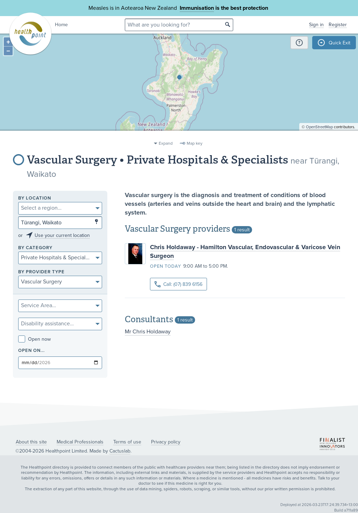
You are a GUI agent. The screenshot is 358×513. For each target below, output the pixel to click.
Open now (34, 339)
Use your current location (62, 235)
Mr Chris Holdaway (148, 331)
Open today (165, 266)
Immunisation (197, 8)
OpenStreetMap (319, 134)
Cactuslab (119, 451)
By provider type (41, 272)
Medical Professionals (80, 442)
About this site (31, 442)
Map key (194, 143)
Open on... (31, 350)
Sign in (316, 25)
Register (338, 25)
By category (35, 248)
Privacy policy (165, 442)
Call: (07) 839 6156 (178, 284)
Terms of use (127, 442)
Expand (166, 143)
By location (34, 198)
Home (61, 25)
